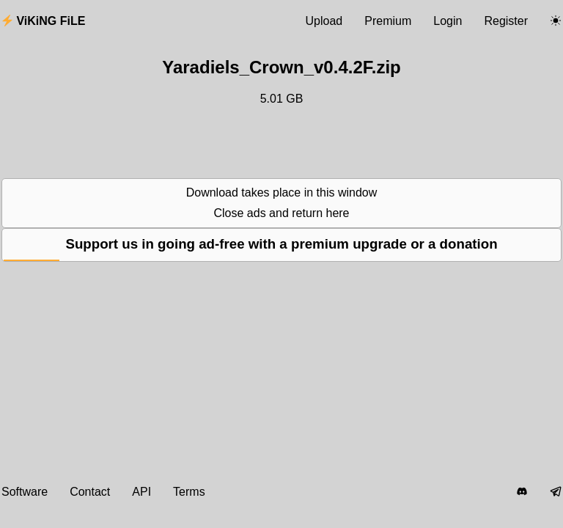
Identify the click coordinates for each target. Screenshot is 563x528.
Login (447, 21)
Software (24, 491)
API (141, 491)
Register (506, 21)
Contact (90, 491)
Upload (324, 21)
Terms (189, 491)
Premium (387, 21)
